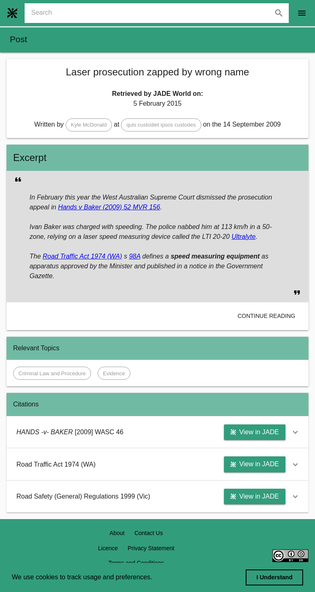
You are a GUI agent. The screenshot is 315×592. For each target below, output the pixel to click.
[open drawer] (302, 13)
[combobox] (160, 13)
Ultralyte (243, 236)
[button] (89, 125)
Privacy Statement (151, 548)
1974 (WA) (105, 256)
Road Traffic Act (66, 256)
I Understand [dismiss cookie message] (274, 577)
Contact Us (149, 533)
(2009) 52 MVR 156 (130, 207)
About (117, 533)
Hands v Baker (79, 207)
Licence (108, 548)
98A (134, 256)
